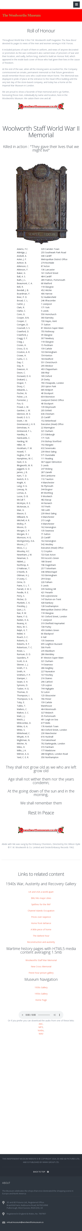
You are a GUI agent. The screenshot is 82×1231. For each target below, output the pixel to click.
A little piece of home (41, 929)
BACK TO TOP (41, 1171)
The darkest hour (41, 935)
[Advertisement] (41, 1065)
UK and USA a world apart (41, 891)
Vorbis (41, 1030)
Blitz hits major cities (41, 898)
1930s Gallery (41, 987)
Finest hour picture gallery (41, 972)
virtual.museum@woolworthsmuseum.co (25, 1222)
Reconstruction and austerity (41, 942)
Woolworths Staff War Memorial (41, 960)
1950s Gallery (41, 993)
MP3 (40, 1027)
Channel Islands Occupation (41, 910)
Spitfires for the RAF (41, 904)
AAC (41, 1023)
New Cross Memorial (41, 966)
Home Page (41, 1000)
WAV (41, 1033)
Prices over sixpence (41, 916)
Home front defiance (41, 923)
